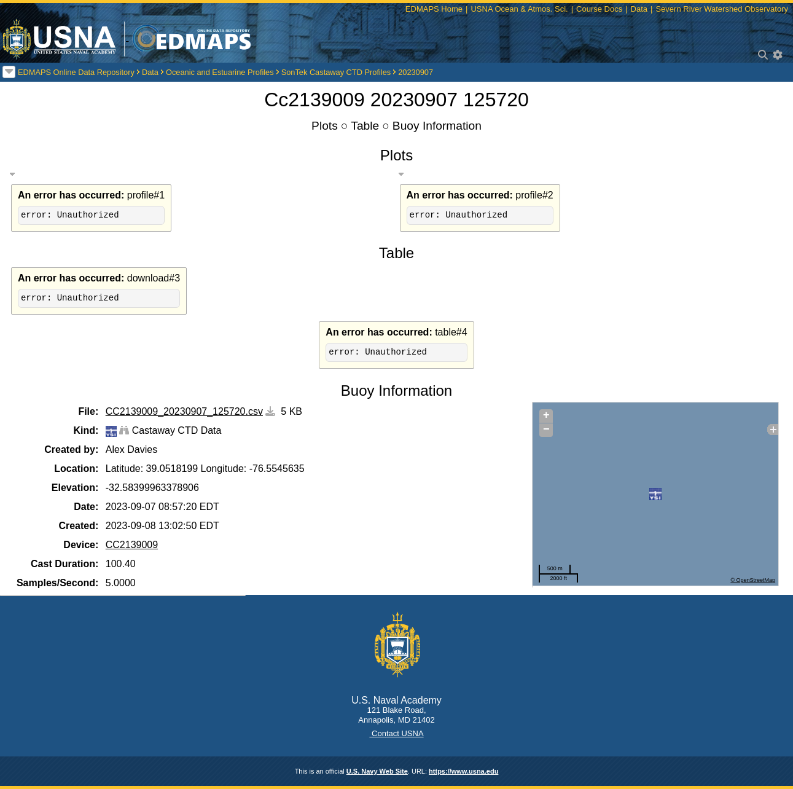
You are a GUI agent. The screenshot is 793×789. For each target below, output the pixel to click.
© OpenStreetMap (752, 580)
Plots (324, 125)
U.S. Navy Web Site (377, 771)
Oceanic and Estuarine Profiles (220, 72)
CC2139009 (132, 545)
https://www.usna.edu (463, 771)
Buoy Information (437, 125)
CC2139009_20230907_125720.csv (184, 411)
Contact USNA (396, 733)
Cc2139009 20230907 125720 (396, 99)
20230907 (415, 72)
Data (150, 72)
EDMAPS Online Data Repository (76, 72)
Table (365, 125)
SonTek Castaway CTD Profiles (336, 72)
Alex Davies (131, 449)
